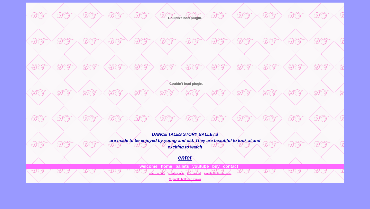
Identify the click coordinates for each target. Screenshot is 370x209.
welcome (149, 166)
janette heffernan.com (217, 173)
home (166, 166)
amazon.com (157, 173)
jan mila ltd (194, 173)
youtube (200, 166)
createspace (176, 173)
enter (185, 157)
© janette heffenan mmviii (185, 179)
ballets (182, 166)
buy (216, 166)
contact (230, 166)
